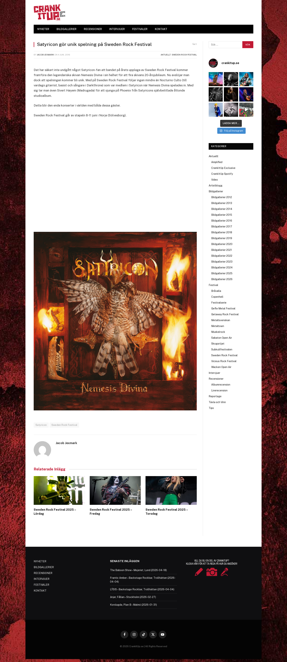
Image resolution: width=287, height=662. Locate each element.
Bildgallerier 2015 (221, 214)
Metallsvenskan (220, 320)
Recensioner (216, 378)
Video (214, 179)
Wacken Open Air (221, 367)
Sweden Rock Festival (184, 55)
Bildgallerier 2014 (221, 208)
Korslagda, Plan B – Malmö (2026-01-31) (133, 604)
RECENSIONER (93, 29)
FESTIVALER (140, 29)
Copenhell (217, 296)
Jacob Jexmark (45, 55)
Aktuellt (166, 55)
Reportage (215, 396)
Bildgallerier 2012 (221, 197)
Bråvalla (216, 290)
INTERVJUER (117, 29)
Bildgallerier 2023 (221, 261)
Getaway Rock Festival (225, 314)
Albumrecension (220, 384)
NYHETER (43, 29)
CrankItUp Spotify (222, 173)
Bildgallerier (216, 191)
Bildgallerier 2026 (221, 279)
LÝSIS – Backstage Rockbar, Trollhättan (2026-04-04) (142, 589)
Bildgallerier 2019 (221, 238)
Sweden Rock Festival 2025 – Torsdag (167, 511)
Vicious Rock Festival (223, 361)
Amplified (216, 162)
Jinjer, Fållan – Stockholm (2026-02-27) (133, 597)
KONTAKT (161, 29)
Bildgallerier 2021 (221, 249)
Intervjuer (214, 372)
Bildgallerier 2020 (221, 244)
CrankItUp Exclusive (223, 168)
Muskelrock (218, 331)
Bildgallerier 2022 (221, 255)
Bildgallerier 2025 (221, 273)
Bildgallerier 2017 (221, 226)
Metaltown (217, 326)
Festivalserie (218, 302)
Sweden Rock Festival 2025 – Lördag (55, 511)
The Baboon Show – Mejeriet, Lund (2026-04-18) (138, 570)
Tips (211, 408)
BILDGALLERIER (67, 29)
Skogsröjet (217, 343)
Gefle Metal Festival (223, 308)
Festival (213, 285)
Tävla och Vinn (217, 402)
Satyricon (41, 425)
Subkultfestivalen (221, 349)
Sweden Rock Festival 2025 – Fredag (111, 511)
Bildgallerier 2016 (221, 220)
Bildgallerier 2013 (221, 203)
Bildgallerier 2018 (221, 232)
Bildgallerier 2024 (222, 267)
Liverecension (219, 390)
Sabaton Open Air (221, 337)
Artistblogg (215, 185)
